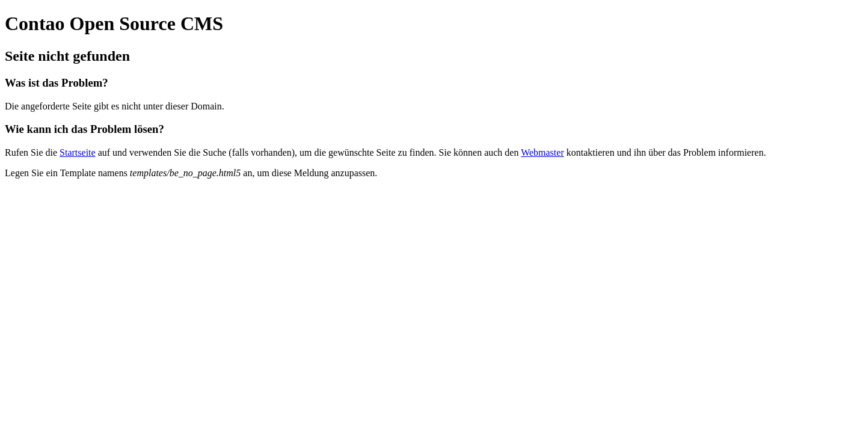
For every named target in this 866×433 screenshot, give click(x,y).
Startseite (78, 152)
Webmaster (542, 152)
